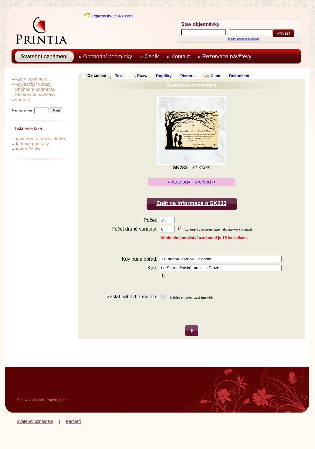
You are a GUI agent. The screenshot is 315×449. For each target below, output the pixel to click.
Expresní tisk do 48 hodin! (108, 16)
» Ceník (151, 56)
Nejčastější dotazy (33, 84)
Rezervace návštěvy (35, 94)
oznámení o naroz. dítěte (40, 138)
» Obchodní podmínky (107, 56)
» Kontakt (180, 56)
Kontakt (22, 99)
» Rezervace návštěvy (226, 56)
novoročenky (27, 148)
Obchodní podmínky (35, 89)
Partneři (73, 421)
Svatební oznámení (35, 421)
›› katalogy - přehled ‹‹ (191, 181)
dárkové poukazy (32, 143)
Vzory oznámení (31, 78)
